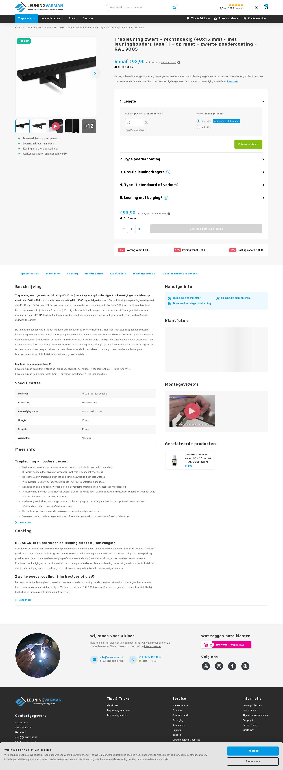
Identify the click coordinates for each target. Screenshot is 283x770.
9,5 (221, 9)
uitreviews (234, 9)
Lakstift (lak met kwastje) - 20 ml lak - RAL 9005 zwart (198, 460)
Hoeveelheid (133, 230)
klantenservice (152, 648)
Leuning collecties (252, 707)
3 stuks (206, 128)
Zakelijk (177, 736)
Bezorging (178, 722)
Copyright (248, 722)
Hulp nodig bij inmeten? (187, 300)
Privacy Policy (250, 727)
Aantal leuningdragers (210, 115)
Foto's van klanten (228, 20)
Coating (72, 275)
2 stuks (221, 123)
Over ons (177, 712)
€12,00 (188, 467)
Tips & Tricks (200, 20)
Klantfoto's (118, 275)
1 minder (124, 230)
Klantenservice (257, 20)
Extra (73, 20)
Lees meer (232, 83)
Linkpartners (249, 712)
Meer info (53, 275)
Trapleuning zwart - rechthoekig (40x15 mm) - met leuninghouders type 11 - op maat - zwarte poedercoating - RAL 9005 (84, 29)
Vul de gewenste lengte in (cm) (144, 115)
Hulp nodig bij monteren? (236, 300)
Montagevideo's (144, 275)
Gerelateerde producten (180, 275)
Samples (88, 20)
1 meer (142, 230)
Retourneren (179, 727)
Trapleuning (26, 20)
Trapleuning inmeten (117, 717)
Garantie (177, 731)
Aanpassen (253, 761)
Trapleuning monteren (118, 712)
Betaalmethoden (181, 717)
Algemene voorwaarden (255, 717)
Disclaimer (248, 731)
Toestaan (253, 750)
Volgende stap (247, 146)
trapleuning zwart (48, 346)
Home (18, 29)
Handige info (94, 275)
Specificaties (30, 275)
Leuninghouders (52, 20)
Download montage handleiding (192, 305)
